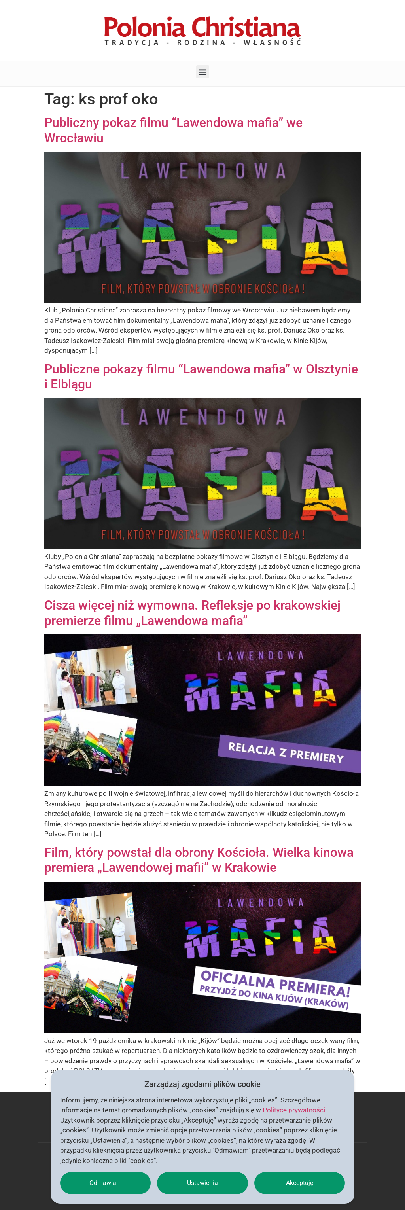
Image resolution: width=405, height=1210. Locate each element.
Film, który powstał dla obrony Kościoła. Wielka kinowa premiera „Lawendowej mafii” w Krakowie (199, 860)
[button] (202, 71)
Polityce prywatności (294, 1110)
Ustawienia (202, 1183)
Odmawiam (105, 1183)
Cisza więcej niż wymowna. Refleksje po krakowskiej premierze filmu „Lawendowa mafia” (192, 613)
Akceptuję (299, 1183)
